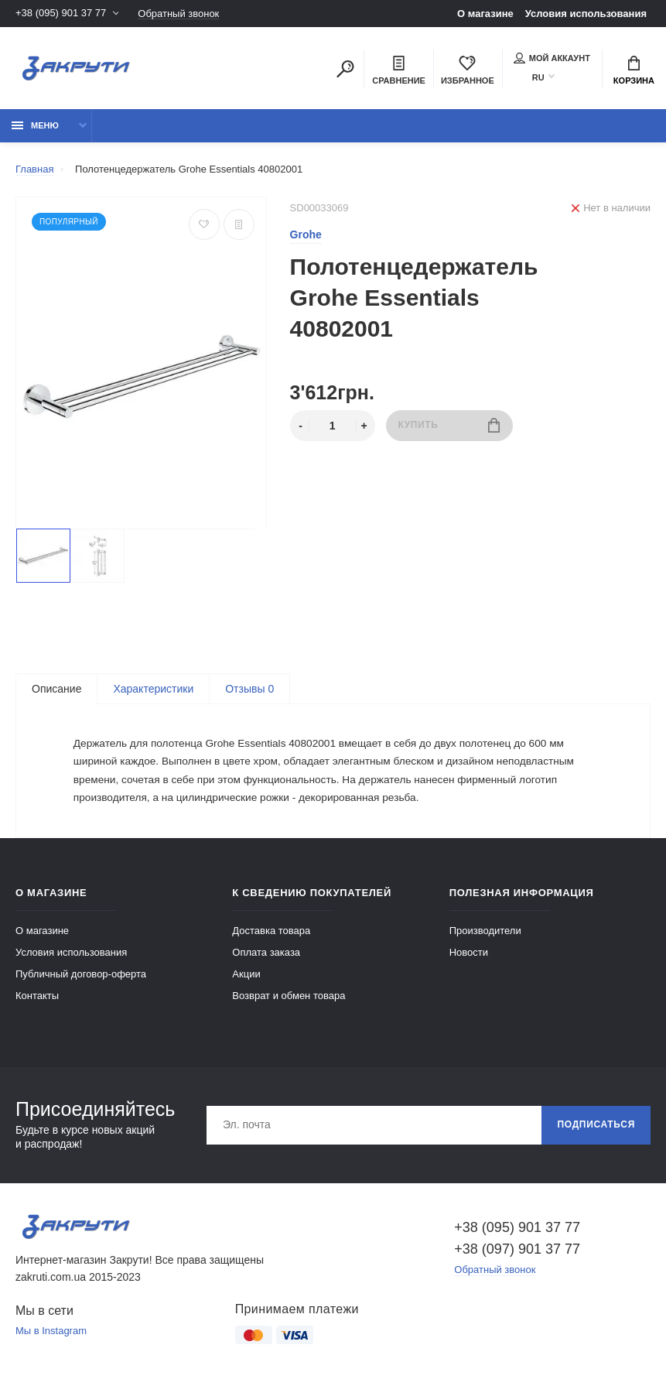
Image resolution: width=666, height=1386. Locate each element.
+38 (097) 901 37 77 (517, 1252)
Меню (35, 125)
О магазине (485, 13)
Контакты (37, 998)
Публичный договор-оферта (80, 977)
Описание (56, 689)
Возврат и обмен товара (288, 998)
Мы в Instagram (51, 1334)
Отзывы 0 (249, 689)
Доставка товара (271, 933)
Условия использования (586, 13)
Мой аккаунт (552, 58)
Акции (246, 977)
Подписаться (596, 1128)
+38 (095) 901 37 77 (60, 13)
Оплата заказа (266, 955)
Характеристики (153, 689)
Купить (449, 425)
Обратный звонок (178, 13)
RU (538, 77)
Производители (485, 933)
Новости (468, 955)
